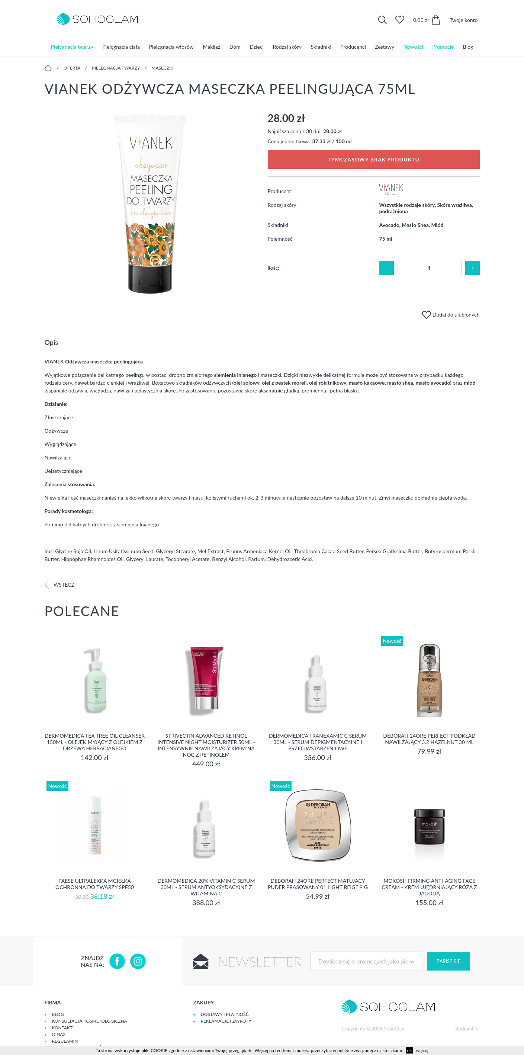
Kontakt (62, 1027)
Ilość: (273, 267)
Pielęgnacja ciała (121, 46)
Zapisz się (448, 961)
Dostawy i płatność (225, 1014)
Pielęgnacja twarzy (72, 46)
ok (409, 1050)
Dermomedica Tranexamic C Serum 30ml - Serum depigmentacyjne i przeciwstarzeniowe (318, 741)
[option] (151, 205)
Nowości (413, 46)
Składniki (321, 46)
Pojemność (280, 238)
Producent (279, 191)
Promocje (443, 46)
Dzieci (257, 46)
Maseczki (162, 68)
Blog (468, 46)
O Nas (58, 1034)
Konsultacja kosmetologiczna (89, 1021)
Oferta (72, 68)
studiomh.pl (467, 1029)
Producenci (353, 46)
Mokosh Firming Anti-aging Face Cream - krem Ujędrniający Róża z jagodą (429, 887)
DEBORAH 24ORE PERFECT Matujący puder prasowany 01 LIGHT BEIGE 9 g (318, 884)
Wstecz (59, 584)
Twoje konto (464, 20)
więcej (422, 1050)
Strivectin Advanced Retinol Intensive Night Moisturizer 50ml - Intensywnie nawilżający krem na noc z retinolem (206, 745)
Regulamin (65, 1041)
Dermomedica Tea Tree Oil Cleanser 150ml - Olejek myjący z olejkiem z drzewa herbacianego (95, 741)
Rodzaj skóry (287, 46)
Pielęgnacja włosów (171, 46)
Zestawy (384, 46)
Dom (235, 46)
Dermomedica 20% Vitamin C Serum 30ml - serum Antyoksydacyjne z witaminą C (206, 887)
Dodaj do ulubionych (450, 314)
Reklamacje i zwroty (226, 1021)
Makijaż (211, 46)
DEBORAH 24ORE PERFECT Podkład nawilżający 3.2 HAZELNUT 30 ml (429, 738)
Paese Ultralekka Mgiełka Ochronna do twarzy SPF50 (94, 884)
